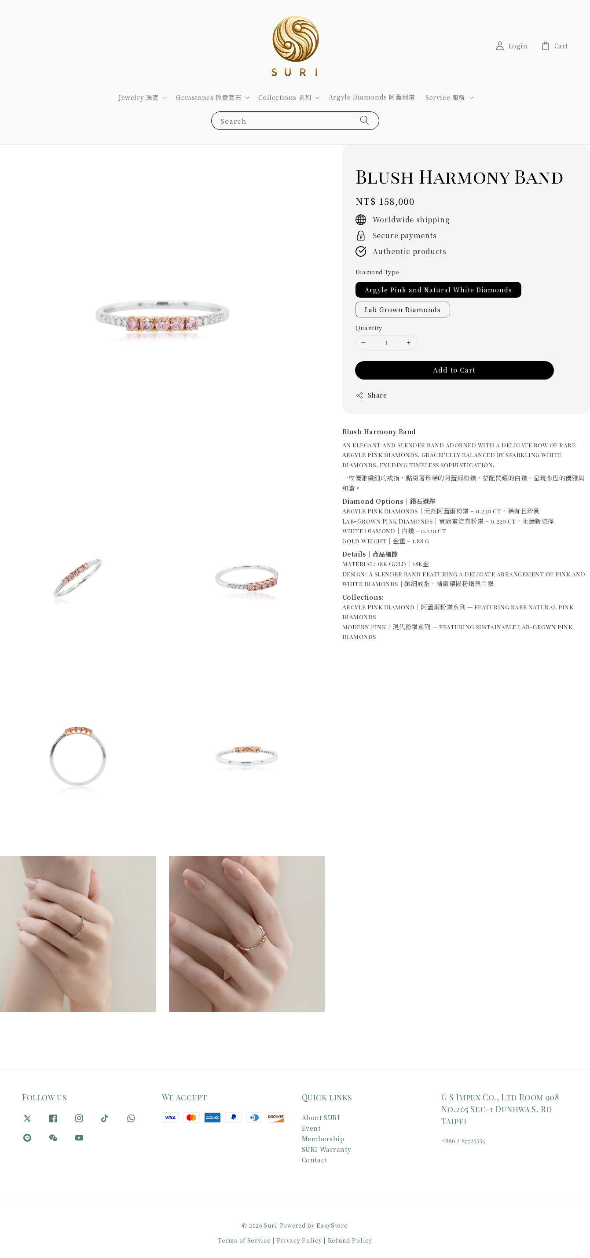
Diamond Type (377, 272)
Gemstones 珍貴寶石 (208, 97)
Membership (323, 1138)
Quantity (368, 328)
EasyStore (332, 1225)
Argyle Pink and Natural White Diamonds (438, 289)
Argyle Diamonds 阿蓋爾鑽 (372, 96)
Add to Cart (454, 369)
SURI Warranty (327, 1149)
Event (311, 1128)
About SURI (321, 1118)
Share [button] (371, 395)
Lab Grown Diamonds (403, 309)
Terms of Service (244, 1240)
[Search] (365, 120)
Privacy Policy (299, 1240)
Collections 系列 (284, 97)
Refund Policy (350, 1240)
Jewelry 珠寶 (138, 97)
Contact (314, 1159)
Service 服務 (445, 97)
